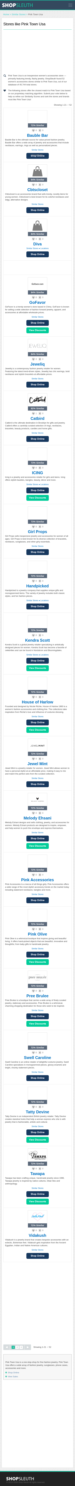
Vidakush (37, 1235)
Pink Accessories (37, 880)
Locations (45, 248)
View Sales (37, 330)
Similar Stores (19, 14)
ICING (37, 473)
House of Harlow (37, 702)
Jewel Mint (37, 764)
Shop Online (37, 210)
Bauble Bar (37, 135)
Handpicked (37, 586)
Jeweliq (37, 364)
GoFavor (37, 302)
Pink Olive (37, 934)
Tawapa (37, 1173)
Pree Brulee (38, 996)
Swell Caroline (37, 1057)
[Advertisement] (37, 51)
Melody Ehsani (37, 818)
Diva (37, 244)
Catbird (37, 418)
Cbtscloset (37, 189)
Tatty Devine (37, 1112)
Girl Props (37, 531)
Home (6, 14)
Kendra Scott (37, 640)
